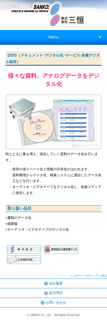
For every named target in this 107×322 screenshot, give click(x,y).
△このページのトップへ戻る (88, 275)
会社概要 (53, 283)
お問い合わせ (53, 303)
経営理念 (53, 293)
